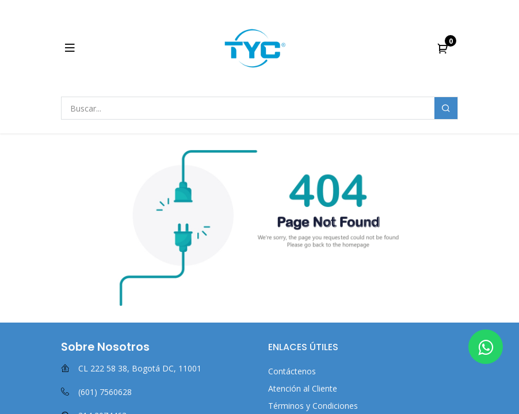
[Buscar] (445, 108)
